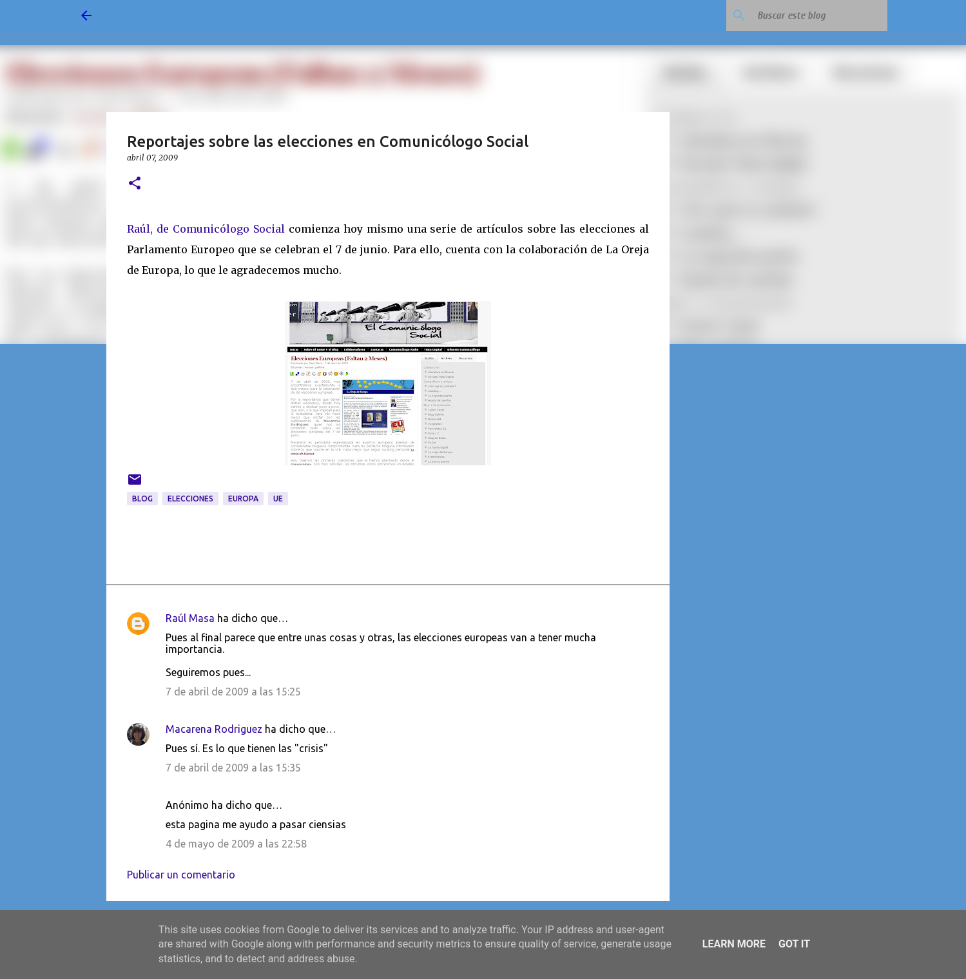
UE (278, 498)
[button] (134, 184)
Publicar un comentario (181, 874)
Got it (794, 944)
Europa (243, 498)
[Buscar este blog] (819, 15)
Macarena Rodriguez (214, 729)
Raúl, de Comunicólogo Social (206, 228)
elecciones (190, 498)
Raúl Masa (190, 618)
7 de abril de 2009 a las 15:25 (233, 691)
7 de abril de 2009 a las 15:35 (233, 767)
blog (142, 498)
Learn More (734, 944)
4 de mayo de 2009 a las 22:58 (236, 843)
